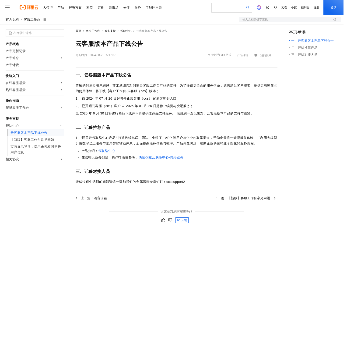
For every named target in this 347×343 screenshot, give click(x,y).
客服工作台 (32, 19)
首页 (78, 31)
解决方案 (75, 7)
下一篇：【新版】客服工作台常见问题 (245, 198)
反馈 (182, 220)
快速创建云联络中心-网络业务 (161, 157)
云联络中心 (106, 151)
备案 (294, 7)
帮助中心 (126, 31)
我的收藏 (265, 55)
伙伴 (126, 7)
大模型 (48, 7)
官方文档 (12, 19)
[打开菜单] (7, 7)
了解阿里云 (154, 7)
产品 (60, 7)
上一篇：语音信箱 (91, 198)
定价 (101, 7)
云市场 (114, 7)
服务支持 (110, 31)
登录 (333, 7)
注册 (316, 7)
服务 (137, 7)
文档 (284, 7)
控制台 (305, 7)
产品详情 (242, 55)
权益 (89, 7)
